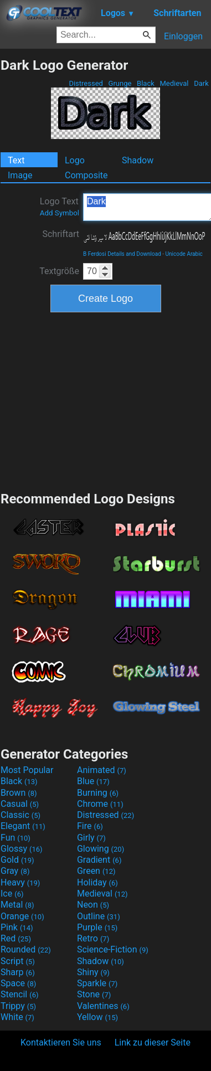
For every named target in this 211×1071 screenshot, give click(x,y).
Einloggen (183, 36)
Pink (17, 927)
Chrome (100, 804)
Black (145, 83)
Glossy (22, 848)
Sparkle (97, 983)
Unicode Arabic (184, 254)
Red (16, 938)
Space (18, 983)
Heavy (20, 882)
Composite (86, 175)
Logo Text (59, 206)
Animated (101, 770)
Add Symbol (59, 213)
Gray (15, 871)
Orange (22, 916)
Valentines (103, 1006)
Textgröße (59, 271)
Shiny (93, 972)
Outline (98, 916)
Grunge (119, 83)
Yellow (97, 1017)
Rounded (26, 949)
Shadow (137, 160)
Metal (17, 904)
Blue (93, 781)
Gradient (99, 859)
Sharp (18, 972)
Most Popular (27, 770)
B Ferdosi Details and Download (122, 254)
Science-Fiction (112, 949)
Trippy (18, 1006)
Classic (20, 815)
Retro (93, 938)
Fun (15, 837)
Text (16, 160)
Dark (201, 83)
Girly (91, 837)
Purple (97, 927)
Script (18, 961)
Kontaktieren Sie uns (60, 1042)
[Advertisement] (106, 400)
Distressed (86, 83)
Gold (17, 859)
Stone (94, 994)
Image (20, 175)
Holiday (97, 882)
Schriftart (60, 234)
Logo (75, 160)
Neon (93, 904)
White (17, 1017)
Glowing (100, 848)
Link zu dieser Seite (153, 1042)
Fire (90, 826)
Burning (98, 792)
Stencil (19, 994)
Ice (12, 893)
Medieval (174, 83)
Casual (20, 804)
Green (96, 871)
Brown (19, 792)
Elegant (23, 826)
